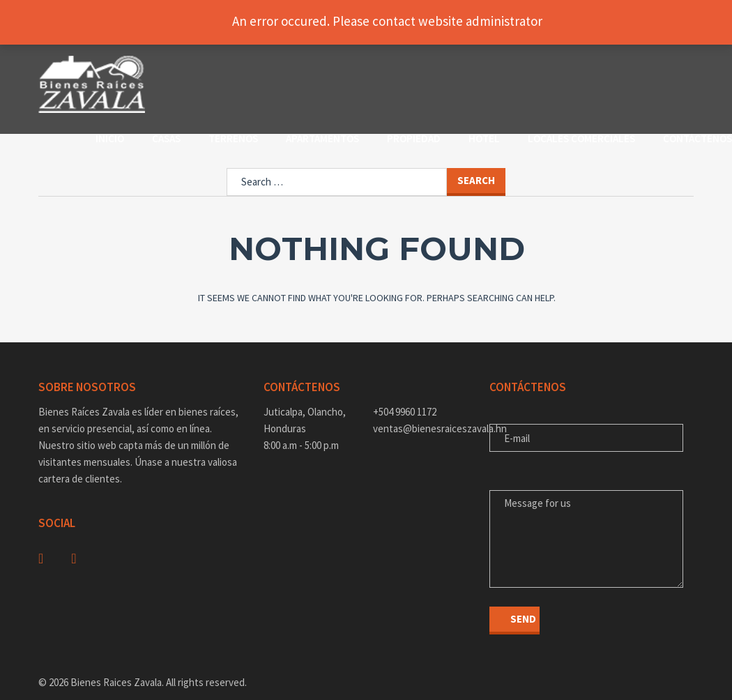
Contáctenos (326, 86)
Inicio (171, 69)
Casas (227, 69)
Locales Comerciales (210, 86)
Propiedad (475, 69)
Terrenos (294, 69)
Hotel (545, 69)
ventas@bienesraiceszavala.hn (420, 406)
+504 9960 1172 (404, 390)
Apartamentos (383, 69)
